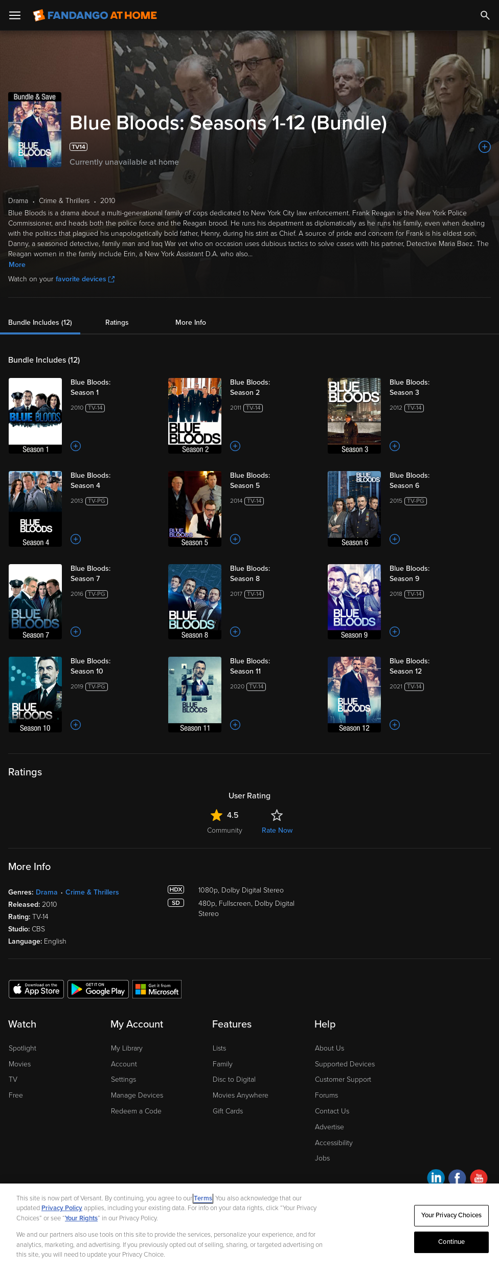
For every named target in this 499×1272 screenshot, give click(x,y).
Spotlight (22, 1048)
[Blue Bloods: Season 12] (432, 666)
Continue (451, 1242)
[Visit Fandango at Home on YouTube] (478, 1180)
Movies (20, 1064)
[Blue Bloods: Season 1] (113, 387)
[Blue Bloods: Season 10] (113, 666)
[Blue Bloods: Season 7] (113, 574)
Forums (326, 1095)
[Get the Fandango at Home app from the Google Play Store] (98, 988)
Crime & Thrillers (92, 892)
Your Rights (81, 1218)
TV (13, 1079)
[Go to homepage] (94, 15)
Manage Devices (137, 1095)
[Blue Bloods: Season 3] (432, 387)
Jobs (322, 1158)
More (17, 264)
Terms (203, 1198)
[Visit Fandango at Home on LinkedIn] (435, 1180)
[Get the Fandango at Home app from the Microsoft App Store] (157, 988)
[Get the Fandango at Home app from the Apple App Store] (36, 988)
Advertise (329, 1127)
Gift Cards (228, 1111)
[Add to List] (485, 147)
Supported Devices (345, 1064)
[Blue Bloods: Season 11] (272, 666)
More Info (190, 322)
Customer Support (343, 1079)
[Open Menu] (15, 15)
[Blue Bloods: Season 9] (432, 574)
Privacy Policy (61, 1208)
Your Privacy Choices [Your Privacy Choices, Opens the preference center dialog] (451, 1215)
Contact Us (332, 1111)
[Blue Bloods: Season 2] (272, 387)
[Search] (485, 15)
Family (223, 1064)
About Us (329, 1048)
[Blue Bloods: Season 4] (113, 481)
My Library (127, 1048)
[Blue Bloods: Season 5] (272, 481)
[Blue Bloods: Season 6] (432, 481)
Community (224, 830)
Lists (219, 1048)
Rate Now (277, 830)
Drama (47, 892)
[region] (249, 1228)
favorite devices (85, 279)
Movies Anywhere (240, 1095)
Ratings (117, 322)
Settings (123, 1079)
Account (124, 1064)
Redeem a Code (136, 1111)
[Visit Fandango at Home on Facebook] (457, 1180)
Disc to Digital (234, 1079)
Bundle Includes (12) (40, 322)
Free (16, 1095)
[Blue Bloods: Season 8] (272, 574)
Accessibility (334, 1143)
